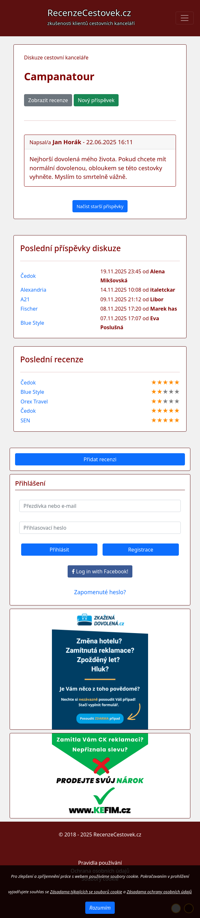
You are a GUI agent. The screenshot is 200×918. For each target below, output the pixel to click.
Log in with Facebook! (100, 571)
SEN (25, 420)
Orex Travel (34, 401)
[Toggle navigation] (185, 18)
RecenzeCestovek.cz (91, 16)
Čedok (28, 275)
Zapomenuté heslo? (100, 592)
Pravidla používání (100, 862)
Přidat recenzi (100, 459)
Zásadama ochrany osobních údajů (159, 892)
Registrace (140, 549)
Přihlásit (59, 549)
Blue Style (32, 322)
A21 (25, 299)
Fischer (29, 308)
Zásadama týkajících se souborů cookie (86, 892)
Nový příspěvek (96, 100)
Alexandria (33, 289)
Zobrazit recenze (48, 100)
